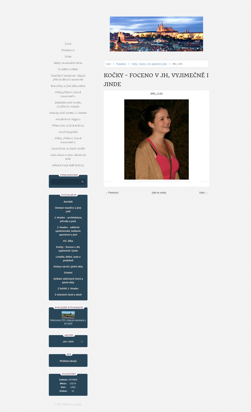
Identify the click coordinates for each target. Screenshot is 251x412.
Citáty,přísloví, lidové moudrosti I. (68, 93)
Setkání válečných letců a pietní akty (68, 280)
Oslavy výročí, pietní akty (68, 266)
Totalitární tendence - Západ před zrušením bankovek (68, 77)
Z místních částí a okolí (68, 294)
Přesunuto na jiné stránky (68, 125)
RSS (79, 404)
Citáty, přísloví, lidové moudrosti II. (68, 139)
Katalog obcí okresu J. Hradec (68, 112)
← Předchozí (112, 192)
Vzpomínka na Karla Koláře (68, 148)
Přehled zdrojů (68, 361)
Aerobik (68, 201)
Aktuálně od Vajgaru (68, 118)
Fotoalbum (121, 64)
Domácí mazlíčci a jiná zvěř (68, 209)
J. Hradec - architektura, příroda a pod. (68, 219)
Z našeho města (68, 68)
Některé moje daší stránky (68, 164)
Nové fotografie (68, 131)
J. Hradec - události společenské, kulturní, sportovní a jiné (68, 231)
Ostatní (68, 272)
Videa (67, 56)
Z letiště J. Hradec (68, 288)
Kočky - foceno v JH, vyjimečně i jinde (149, 64)
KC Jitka (68, 241)
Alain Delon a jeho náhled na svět (68, 156)
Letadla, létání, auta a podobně (68, 258)
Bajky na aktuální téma (68, 62)
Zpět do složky (159, 192)
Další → (203, 192)
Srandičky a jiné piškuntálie (68, 85)
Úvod (108, 64)
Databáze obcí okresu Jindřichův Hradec (68, 104)
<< (54, 341)
